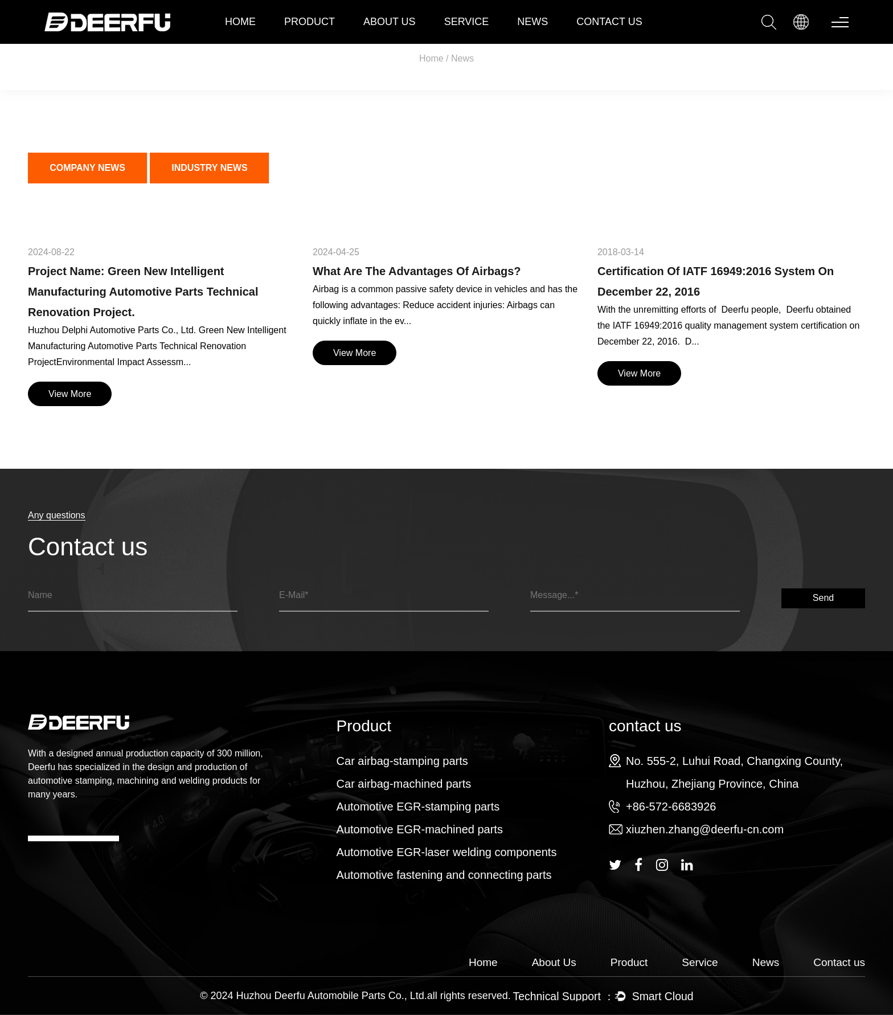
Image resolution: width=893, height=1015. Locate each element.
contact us (609, 21)
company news (87, 168)
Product (309, 21)
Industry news (209, 168)
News (532, 21)
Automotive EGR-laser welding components (447, 852)
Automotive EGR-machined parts (420, 829)
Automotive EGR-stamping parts (418, 806)
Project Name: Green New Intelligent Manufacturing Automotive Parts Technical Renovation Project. (143, 291)
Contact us (839, 962)
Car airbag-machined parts (404, 783)
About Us (554, 962)
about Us (389, 21)
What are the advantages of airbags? (417, 271)
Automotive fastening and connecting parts (444, 875)
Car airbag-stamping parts (402, 761)
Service (466, 21)
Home (240, 21)
